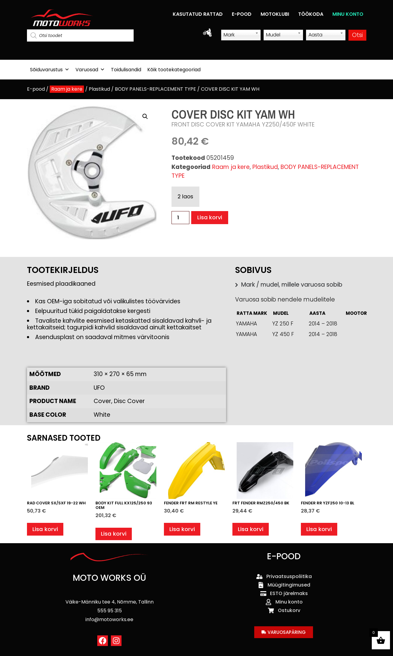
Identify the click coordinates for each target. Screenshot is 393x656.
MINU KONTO (347, 14)
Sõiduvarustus (49, 69)
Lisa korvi (210, 218)
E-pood (36, 89)
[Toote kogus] (180, 217)
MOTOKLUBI (275, 14)
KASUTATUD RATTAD (198, 14)
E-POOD (241, 14)
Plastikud (99, 89)
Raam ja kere (66, 89)
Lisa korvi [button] (45, 530)
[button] (145, 116)
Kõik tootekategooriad (174, 69)
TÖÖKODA (310, 14)
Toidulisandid (126, 69)
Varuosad (90, 69)
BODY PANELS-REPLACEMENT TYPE (155, 89)
